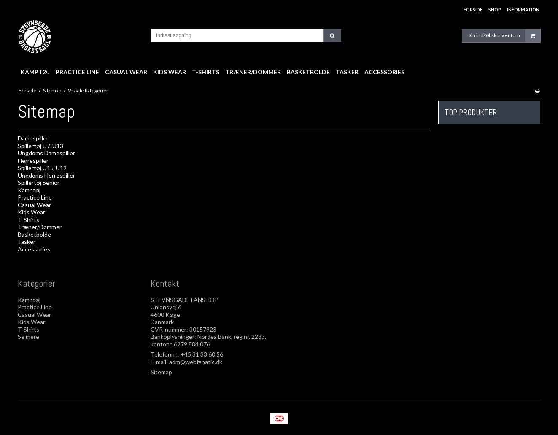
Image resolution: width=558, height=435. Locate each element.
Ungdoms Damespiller (46, 153)
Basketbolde (34, 234)
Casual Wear (34, 204)
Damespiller (33, 138)
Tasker (26, 241)
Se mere (28, 336)
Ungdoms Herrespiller (46, 175)
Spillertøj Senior (38, 182)
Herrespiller (33, 160)
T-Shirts (28, 219)
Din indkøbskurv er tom (503, 35)
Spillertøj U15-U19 (42, 167)
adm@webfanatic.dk (195, 361)
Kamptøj (29, 190)
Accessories (34, 249)
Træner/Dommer (40, 226)
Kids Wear (31, 212)
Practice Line (35, 197)
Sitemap (161, 372)
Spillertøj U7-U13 (40, 145)
